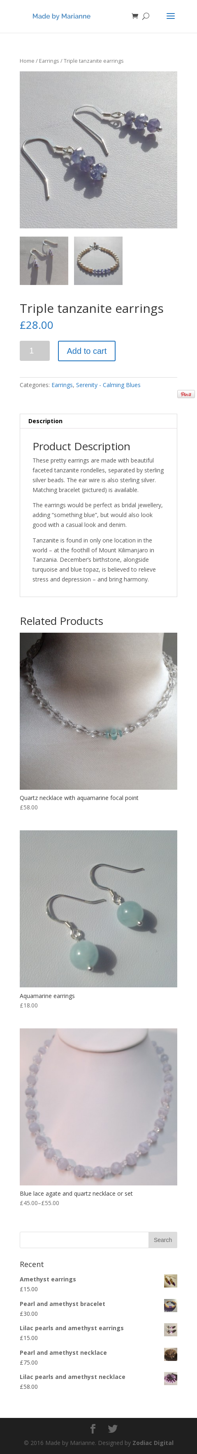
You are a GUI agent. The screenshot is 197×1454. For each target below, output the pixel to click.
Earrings (49, 60)
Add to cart (87, 351)
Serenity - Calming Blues (108, 385)
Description (45, 421)
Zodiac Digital (153, 1443)
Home (27, 60)
